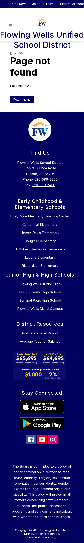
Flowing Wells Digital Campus (40, 309)
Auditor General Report (40, 333)
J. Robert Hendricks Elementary (40, 249)
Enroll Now (18, 4)
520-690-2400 (43, 185)
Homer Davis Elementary (40, 233)
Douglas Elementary (40, 241)
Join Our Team (43, 4)
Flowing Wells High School (40, 292)
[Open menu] (10, 24)
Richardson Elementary (40, 266)
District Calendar (72, 4)
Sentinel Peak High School (40, 300)
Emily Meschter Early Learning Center (40, 216)
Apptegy (51, 537)
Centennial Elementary (40, 224)
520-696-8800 (46, 179)
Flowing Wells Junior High (40, 284)
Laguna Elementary (40, 257)
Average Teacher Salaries (40, 341)
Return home (22, 99)
